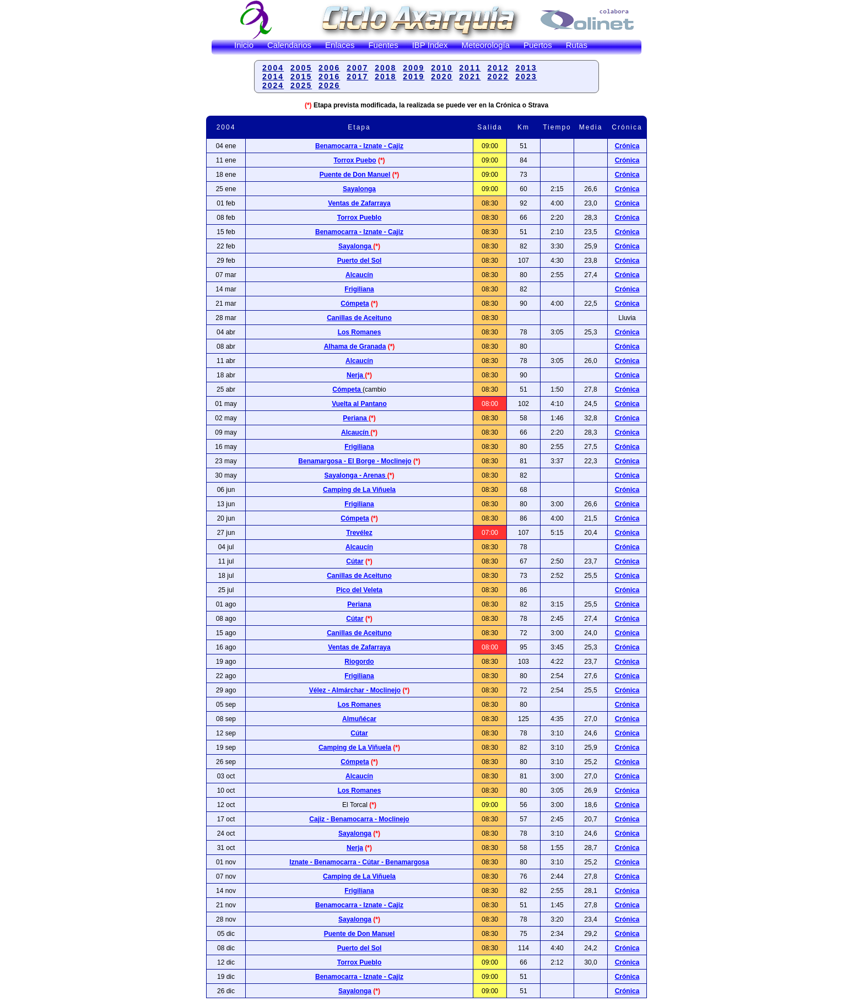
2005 (301, 67)
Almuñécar (359, 719)
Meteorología (485, 45)
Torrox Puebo (354, 160)
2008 (385, 67)
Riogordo (359, 661)
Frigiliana (359, 289)
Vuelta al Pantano (359, 404)
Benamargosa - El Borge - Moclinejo (354, 461)
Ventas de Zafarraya (359, 203)
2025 (301, 85)
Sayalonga (359, 189)
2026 (329, 85)
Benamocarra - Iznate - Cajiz (359, 232)
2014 (273, 76)
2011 (470, 67)
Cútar (354, 561)
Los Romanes (359, 332)
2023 (526, 76)
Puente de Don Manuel (355, 174)
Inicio (243, 45)
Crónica (627, 189)
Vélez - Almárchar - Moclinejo (355, 690)
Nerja (356, 375)
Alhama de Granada (355, 346)
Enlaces (339, 45)
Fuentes (383, 45)
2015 (301, 76)
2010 (441, 67)
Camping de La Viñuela (359, 490)
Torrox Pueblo (359, 217)
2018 (385, 76)
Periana (356, 418)
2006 (329, 67)
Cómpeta (355, 303)
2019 (413, 76)
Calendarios (289, 45)
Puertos (537, 45)
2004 (273, 67)
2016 (329, 76)
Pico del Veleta (359, 590)
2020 (441, 76)
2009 (413, 67)
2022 (498, 76)
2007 (357, 67)
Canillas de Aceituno (359, 318)
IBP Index (430, 45)
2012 (498, 67)
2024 (273, 85)
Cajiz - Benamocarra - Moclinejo (359, 819)
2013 (526, 67)
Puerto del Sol (359, 260)
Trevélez (359, 533)
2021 (470, 76)
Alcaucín (359, 275)
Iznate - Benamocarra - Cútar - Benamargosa (359, 862)
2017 (357, 76)
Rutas (576, 45)
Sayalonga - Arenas (356, 475)
